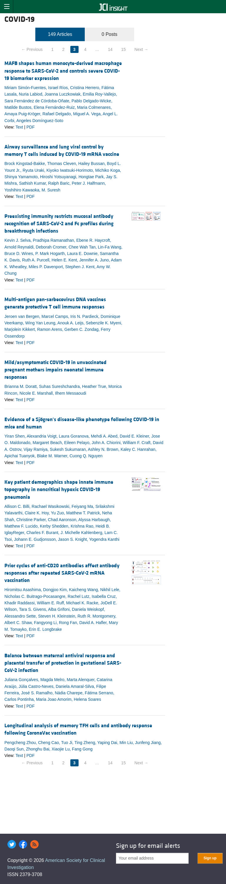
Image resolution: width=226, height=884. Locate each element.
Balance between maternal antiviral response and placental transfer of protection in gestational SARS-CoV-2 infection (62, 663)
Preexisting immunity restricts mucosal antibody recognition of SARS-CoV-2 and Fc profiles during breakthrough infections (59, 223)
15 (123, 49)
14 (110, 49)
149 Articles (60, 34)
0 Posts (109, 34)
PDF (30, 127)
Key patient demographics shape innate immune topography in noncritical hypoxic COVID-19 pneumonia (58, 489)
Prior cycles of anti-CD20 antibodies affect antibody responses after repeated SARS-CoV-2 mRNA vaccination (61, 573)
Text (19, 127)
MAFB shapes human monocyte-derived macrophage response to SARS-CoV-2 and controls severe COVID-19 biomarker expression (63, 70)
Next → (141, 49)
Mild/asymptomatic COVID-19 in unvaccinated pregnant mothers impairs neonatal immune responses (55, 370)
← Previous (31, 49)
